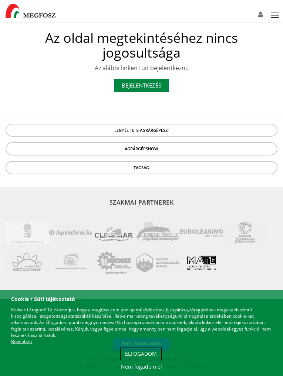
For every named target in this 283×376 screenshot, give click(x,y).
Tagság (141, 167)
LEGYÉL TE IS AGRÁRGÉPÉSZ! (141, 130)
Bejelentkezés (141, 85)
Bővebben (21, 341)
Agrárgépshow (141, 148)
